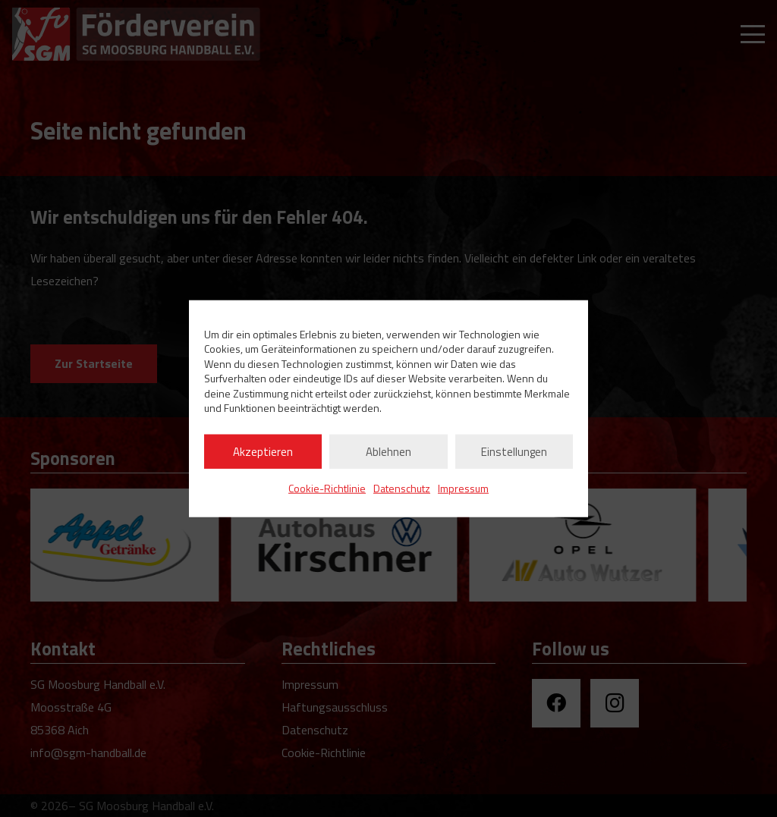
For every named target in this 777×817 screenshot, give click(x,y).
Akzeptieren (263, 451)
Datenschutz (401, 488)
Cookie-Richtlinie (327, 488)
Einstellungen (514, 451)
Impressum (463, 488)
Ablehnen (388, 451)
